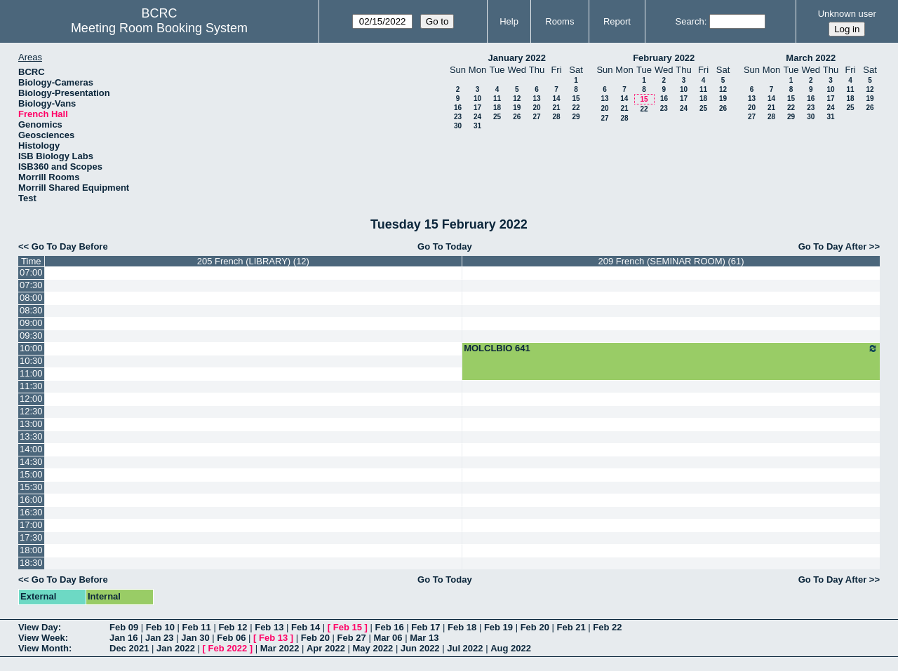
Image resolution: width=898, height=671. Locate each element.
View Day (38, 627)
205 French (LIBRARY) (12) (253, 261)
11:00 (31, 373)
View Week (41, 637)
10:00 (31, 348)
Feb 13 (269, 627)
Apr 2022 (326, 648)
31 (477, 126)
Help (509, 21)
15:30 (31, 487)
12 (517, 98)
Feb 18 (462, 627)
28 (556, 117)
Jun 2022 (420, 648)
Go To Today (444, 246)
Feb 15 (347, 627)
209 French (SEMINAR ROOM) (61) (671, 261)
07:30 (31, 285)
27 (536, 117)
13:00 (31, 424)
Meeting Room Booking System (159, 28)
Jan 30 (195, 637)
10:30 (31, 360)
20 (536, 107)
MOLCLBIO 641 (671, 348)
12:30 (31, 411)
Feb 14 (305, 627)
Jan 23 (159, 637)
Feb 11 (196, 627)
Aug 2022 (510, 648)
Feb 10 (160, 627)
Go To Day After (832, 246)
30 (458, 126)
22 (575, 107)
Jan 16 (123, 637)
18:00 (31, 550)
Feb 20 (535, 627)
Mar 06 (387, 637)
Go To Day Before (70, 246)
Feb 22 (607, 627)
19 (517, 107)
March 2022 (811, 58)
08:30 (31, 310)
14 (556, 98)
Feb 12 (232, 627)
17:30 (31, 537)
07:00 (31, 272)
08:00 (31, 297)
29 (575, 117)
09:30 (31, 335)
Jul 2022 (465, 648)
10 (477, 98)
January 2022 (517, 58)
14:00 (31, 449)
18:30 (31, 562)
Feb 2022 (228, 648)
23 (458, 117)
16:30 (31, 512)
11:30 (31, 386)
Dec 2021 (129, 648)
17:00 (31, 525)
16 (458, 107)
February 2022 (664, 58)
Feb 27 (351, 637)
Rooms (559, 21)
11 (497, 98)
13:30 (31, 436)
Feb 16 (389, 627)
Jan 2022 (175, 648)
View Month (43, 648)
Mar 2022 (280, 648)
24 (477, 117)
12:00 (31, 398)
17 (477, 107)
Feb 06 (231, 637)
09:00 (31, 323)
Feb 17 (425, 627)
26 (517, 117)
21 (556, 107)
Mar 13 (424, 637)
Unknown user (847, 13)
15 (575, 98)
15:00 (31, 474)
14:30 (31, 461)
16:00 (31, 499)
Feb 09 (123, 627)
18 (497, 107)
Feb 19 (498, 627)
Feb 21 (570, 627)
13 (536, 98)
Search (689, 21)
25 (497, 117)
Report (617, 21)
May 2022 (373, 648)
